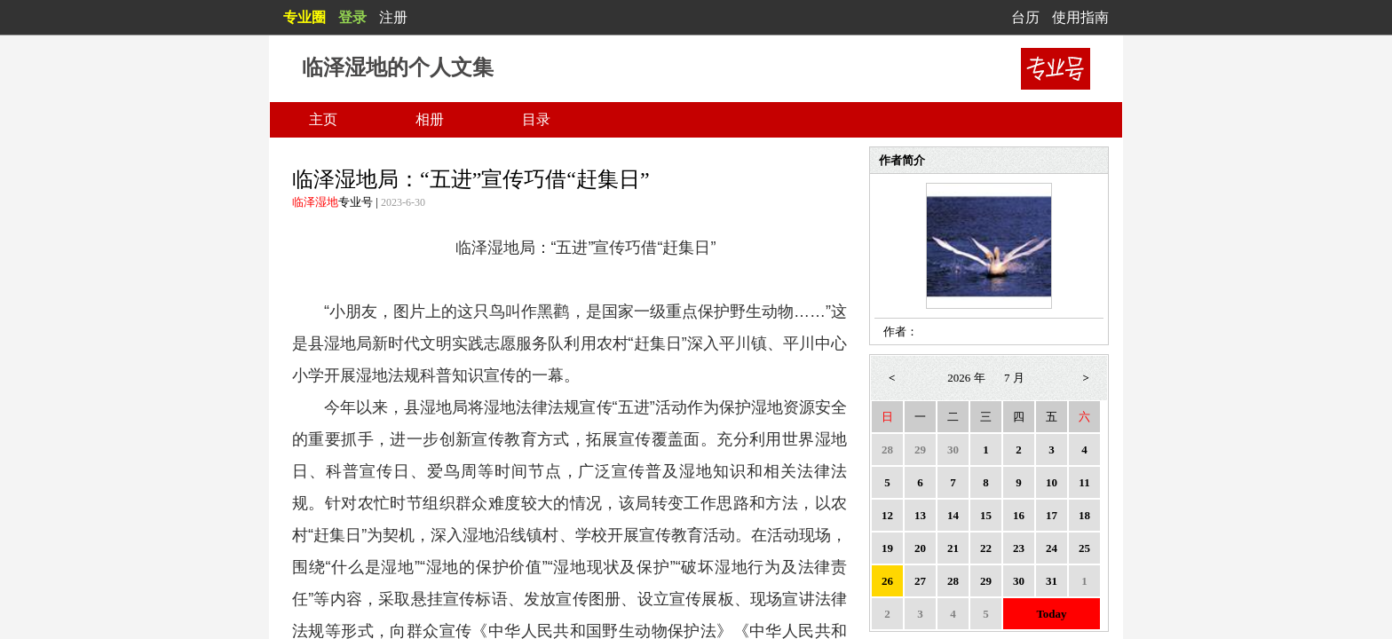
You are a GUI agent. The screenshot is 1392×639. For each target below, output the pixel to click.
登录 (352, 17)
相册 (429, 119)
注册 (393, 17)
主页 (323, 119)
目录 (536, 119)
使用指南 (1080, 17)
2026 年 (966, 377)
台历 (1025, 17)
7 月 (1014, 377)
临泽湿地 (315, 202)
